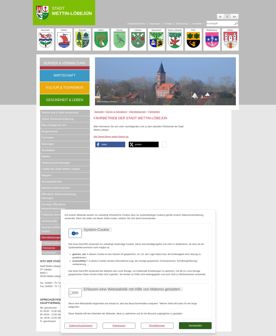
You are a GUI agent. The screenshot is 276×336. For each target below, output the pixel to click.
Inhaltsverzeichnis (136, 23)
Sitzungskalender (51, 181)
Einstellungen (157, 325)
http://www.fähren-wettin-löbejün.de (111, 136)
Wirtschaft (65, 75)
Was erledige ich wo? (54, 125)
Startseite (99, 112)
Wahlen (45, 156)
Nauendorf (156, 30)
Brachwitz (45, 30)
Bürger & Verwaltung (64, 63)
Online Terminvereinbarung (57, 118)
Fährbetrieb (154, 112)
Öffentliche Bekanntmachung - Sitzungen (59, 196)
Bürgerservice (49, 131)
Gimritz (119, 30)
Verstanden (195, 325)
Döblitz (64, 30)
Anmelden (197, 23)
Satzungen (47, 143)
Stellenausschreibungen (55, 162)
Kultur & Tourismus (64, 87)
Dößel (101, 30)
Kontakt (168, 23)
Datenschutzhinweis (80, 325)
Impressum (119, 325)
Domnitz (82, 30)
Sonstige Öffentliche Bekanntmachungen (53, 206)
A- (220, 16)
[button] (110, 144)
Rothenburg (211, 30)
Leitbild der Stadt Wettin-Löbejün (60, 168)
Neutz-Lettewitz (175, 30)
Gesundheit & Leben (64, 100)
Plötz (193, 30)
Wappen (46, 175)
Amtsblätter (48, 150)
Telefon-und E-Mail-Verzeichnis (59, 112)
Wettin (230, 30)
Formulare (47, 137)
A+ (234, 16)
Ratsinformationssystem (55, 187)
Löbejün (137, 30)
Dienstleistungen (137, 112)
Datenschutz (182, 23)
